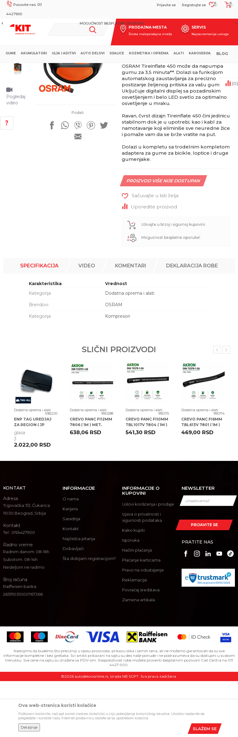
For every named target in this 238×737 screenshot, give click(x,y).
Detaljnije (29, 727)
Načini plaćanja (137, 605)
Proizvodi (95, 68)
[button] (78, 29)
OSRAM (113, 360)
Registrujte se (194, 5)
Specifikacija (39, 322)
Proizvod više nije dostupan (163, 242)
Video (86, 322)
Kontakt (71, 584)
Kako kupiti (133, 586)
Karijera (70, 564)
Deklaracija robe (192, 322)
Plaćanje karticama (141, 615)
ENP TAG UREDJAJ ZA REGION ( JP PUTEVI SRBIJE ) (32, 481)
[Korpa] (226, 7)
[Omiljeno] (212, 6)
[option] (119, 23)
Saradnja (71, 574)
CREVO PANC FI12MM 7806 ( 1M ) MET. (91, 478)
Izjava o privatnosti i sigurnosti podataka (142, 573)
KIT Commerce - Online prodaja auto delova (44, 68)
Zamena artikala (138, 655)
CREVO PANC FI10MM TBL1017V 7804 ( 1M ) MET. (147, 481)
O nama (71, 555)
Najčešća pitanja (79, 594)
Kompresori (117, 372)
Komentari (130, 322)
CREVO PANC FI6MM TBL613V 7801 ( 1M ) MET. (201, 481)
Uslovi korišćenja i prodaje (148, 559)
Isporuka (130, 596)
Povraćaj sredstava (141, 645)
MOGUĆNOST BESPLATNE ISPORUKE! (118, 23)
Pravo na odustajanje (143, 625)
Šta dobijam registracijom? (89, 614)
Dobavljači (73, 604)
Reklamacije (134, 635)
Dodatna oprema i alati (129, 68)
